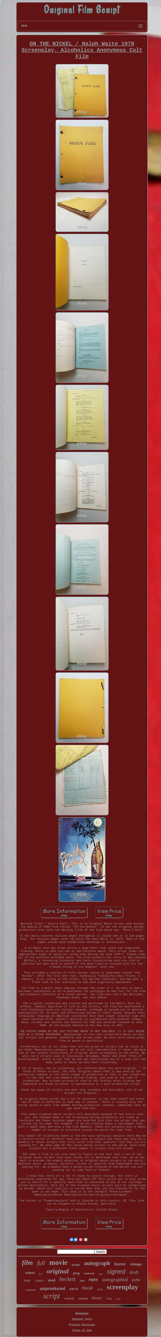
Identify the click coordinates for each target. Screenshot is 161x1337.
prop (76, 1273)
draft (134, 1272)
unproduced (52, 1288)
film (27, 1262)
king (109, 1298)
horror (120, 1264)
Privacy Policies (82, 1324)
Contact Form (82, 1319)
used (51, 1280)
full (41, 1263)
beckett (67, 1279)
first (41, 1274)
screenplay (122, 1287)
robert (30, 1273)
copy (118, 1298)
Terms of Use (82, 1330)
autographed (115, 1279)
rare (93, 1279)
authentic (89, 1273)
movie (58, 1262)
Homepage (81, 1313)
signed (116, 1271)
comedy (69, 1298)
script (51, 1296)
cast (101, 1274)
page (27, 1280)
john (136, 1279)
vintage (136, 1264)
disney (97, 1298)
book (87, 1288)
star (82, 1280)
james (39, 1280)
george (76, 1264)
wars (73, 1289)
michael (83, 1298)
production (31, 1290)
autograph (97, 1263)
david (100, 1289)
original (58, 1271)
